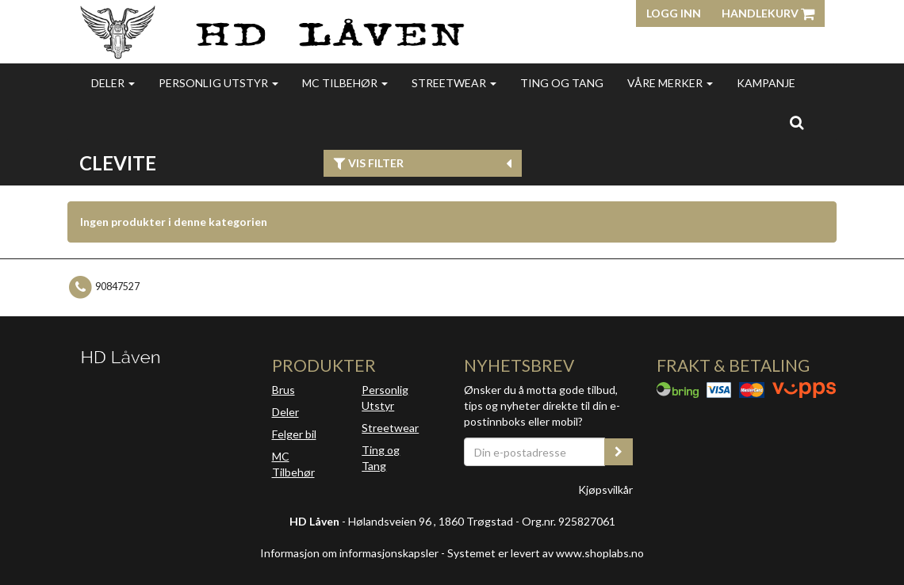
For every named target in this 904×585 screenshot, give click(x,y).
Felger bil (294, 434)
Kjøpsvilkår (605, 489)
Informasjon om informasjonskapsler (349, 553)
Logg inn (673, 13)
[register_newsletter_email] (618, 451)
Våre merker (670, 83)
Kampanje (766, 83)
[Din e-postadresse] (534, 452)
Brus (283, 389)
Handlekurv (768, 13)
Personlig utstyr (218, 83)
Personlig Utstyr (385, 397)
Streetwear (454, 83)
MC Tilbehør (345, 83)
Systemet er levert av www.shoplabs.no (545, 553)
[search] (796, 122)
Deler (113, 83)
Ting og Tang (561, 83)
